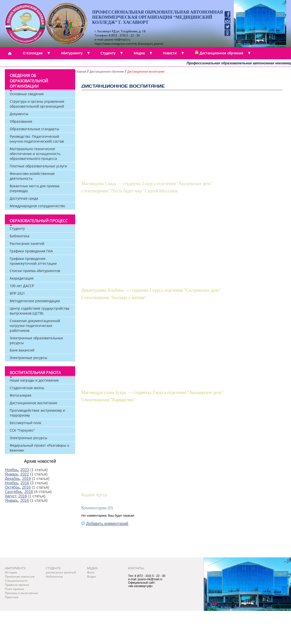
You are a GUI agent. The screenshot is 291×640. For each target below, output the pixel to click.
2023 (24, 470)
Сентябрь (13, 492)
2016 (24, 483)
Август (10, 496)
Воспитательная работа (35, 372)
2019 (26, 479)
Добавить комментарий (107, 523)
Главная (80, 71)
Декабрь (12, 479)
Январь (11, 474)
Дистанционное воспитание (145, 71)
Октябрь (12, 487)
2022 (24, 474)
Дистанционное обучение (106, 71)
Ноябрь (11, 470)
